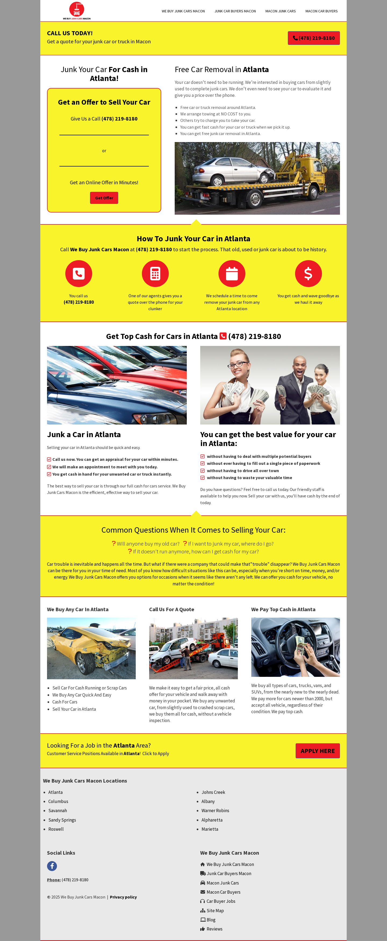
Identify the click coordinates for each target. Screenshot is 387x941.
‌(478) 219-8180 (79, 302)
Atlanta (55, 792)
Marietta (210, 829)
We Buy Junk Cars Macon (230, 864)
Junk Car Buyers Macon (229, 873)
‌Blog (211, 920)
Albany (208, 801)
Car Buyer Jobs (221, 901)
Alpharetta (212, 820)
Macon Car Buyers (224, 892)
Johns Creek (213, 792)
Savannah (57, 810)
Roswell (56, 829)
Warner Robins (215, 810)
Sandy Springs (62, 820)
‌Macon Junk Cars (223, 883)
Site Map (215, 911)
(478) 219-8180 (120, 118)
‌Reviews (215, 929)
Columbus (58, 801)
